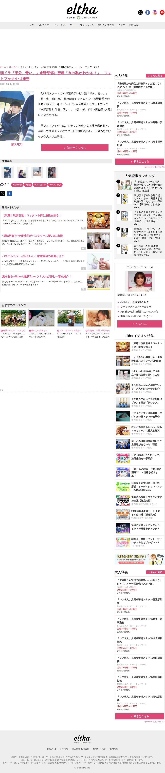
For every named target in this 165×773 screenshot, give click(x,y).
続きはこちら (141, 161)
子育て (121, 25)
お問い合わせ (99, 749)
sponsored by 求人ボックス (154, 167)
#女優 (28, 185)
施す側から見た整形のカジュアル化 (139, 311)
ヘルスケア (43, 25)
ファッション (87, 25)
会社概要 (64, 749)
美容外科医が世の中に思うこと (136, 316)
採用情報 (113, 749)
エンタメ (13, 67)
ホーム (3, 67)
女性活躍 (133, 25)
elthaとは (51, 749)
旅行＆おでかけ (106, 25)
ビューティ (59, 25)
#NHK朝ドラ (40, 185)
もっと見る (141, 323)
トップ (30, 25)
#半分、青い (55, 185)
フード (73, 25)
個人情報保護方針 (80, 749)
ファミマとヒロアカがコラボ (135, 306)
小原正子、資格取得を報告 (134, 302)
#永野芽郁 (17, 185)
